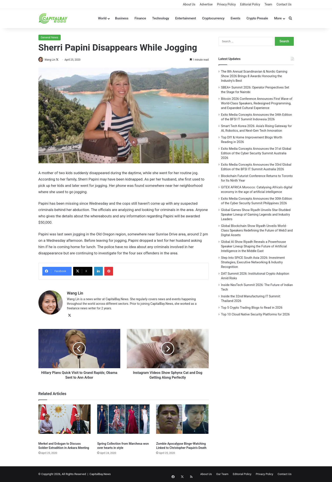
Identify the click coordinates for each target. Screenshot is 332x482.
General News (49, 37)
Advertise (206, 4)
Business (121, 18)
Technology (160, 18)
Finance (140, 18)
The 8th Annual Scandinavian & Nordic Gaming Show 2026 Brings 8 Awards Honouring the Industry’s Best (254, 76)
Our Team (222, 474)
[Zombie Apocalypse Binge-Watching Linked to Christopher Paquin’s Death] (182, 421)
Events (235, 18)
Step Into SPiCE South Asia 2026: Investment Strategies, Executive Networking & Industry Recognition (253, 262)
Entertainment (185, 18)
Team (268, 4)
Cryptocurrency (213, 18)
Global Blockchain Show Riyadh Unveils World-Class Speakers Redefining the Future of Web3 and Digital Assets (257, 230)
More (278, 18)
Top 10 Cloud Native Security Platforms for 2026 (255, 314)
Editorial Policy (250, 4)
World (102, 18)
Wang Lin (51, 59)
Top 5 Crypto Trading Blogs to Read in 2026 (252, 308)
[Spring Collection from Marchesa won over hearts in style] (123, 421)
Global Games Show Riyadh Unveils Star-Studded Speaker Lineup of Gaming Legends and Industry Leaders (256, 214)
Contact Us (284, 4)
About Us (189, 4)
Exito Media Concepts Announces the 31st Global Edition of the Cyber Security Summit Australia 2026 (256, 153)
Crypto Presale (257, 18)
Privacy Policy (226, 4)
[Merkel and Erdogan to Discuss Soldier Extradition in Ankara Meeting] (64, 421)
